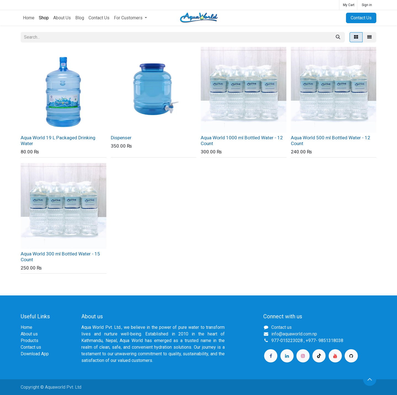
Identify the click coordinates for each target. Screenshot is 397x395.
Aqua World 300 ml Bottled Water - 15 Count (60, 256)
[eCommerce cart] (348, 5)
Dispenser (121, 137)
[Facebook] (270, 355)
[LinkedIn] (287, 355)
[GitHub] (351, 355)
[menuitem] (29, 17)
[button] (369, 379)
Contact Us (361, 17)
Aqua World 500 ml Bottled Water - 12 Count (330, 140)
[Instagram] (303, 355)
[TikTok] (319, 355)
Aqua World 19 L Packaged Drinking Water (58, 140)
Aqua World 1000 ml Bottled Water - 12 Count (242, 140)
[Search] (338, 37)
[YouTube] (335, 355)
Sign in (367, 5)
